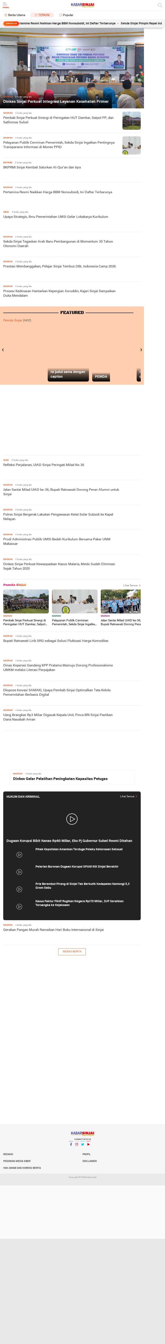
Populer (68, 15)
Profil (86, 1154)
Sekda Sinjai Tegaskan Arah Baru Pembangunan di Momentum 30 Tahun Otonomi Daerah (58, 244)
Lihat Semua (130, 585)
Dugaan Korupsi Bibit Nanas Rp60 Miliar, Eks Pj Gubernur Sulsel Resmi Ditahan (69, 841)
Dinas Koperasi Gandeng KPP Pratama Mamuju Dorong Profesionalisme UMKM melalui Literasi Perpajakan (58, 668)
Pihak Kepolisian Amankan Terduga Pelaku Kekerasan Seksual (79, 849)
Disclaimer (89, 1161)
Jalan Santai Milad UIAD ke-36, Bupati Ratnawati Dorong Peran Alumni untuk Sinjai (61, 492)
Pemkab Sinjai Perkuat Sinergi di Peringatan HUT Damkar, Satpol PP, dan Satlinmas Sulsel (58, 120)
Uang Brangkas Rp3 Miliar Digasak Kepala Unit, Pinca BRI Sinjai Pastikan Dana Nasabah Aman (58, 717)
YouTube (88, 1146)
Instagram (77, 1146)
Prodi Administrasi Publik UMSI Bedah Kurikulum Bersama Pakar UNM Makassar (56, 542)
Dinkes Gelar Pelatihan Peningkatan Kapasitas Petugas (60, 779)
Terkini (44, 15)
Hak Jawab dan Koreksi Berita (22, 1168)
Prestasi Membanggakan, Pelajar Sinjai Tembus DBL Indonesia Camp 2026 (59, 266)
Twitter (82, 1146)
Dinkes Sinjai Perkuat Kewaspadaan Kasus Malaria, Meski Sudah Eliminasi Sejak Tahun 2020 (59, 566)
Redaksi (8, 1154)
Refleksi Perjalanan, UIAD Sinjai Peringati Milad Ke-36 (43, 465)
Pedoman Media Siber (17, 1161)
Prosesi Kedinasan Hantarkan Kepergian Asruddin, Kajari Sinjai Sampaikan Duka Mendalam (59, 294)
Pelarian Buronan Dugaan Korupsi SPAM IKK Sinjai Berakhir (77, 866)
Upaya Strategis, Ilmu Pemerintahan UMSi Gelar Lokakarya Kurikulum (55, 217)
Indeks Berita (72, 952)
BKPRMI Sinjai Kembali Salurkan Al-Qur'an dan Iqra (42, 167)
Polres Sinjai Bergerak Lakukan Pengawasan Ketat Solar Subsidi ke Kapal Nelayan (58, 517)
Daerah (7, 616)
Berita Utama (16, 15)
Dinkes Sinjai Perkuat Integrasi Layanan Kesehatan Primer (56, 102)
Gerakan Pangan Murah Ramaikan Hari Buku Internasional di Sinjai (53, 930)
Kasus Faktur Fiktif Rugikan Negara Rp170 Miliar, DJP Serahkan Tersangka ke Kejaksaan (79, 903)
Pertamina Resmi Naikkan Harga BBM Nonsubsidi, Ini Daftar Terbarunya (74, 23)
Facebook (71, 1146)
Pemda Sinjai (12, 320)
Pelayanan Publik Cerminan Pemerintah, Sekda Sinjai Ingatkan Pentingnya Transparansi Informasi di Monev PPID (59, 145)
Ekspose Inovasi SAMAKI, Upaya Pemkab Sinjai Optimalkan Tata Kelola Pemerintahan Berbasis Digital (56, 693)
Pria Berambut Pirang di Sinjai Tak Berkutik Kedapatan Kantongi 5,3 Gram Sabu (82, 886)
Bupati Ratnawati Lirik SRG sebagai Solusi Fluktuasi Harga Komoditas (55, 641)
